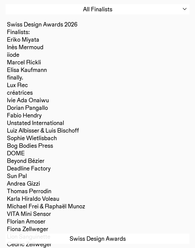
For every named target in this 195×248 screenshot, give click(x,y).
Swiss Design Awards (98, 238)
